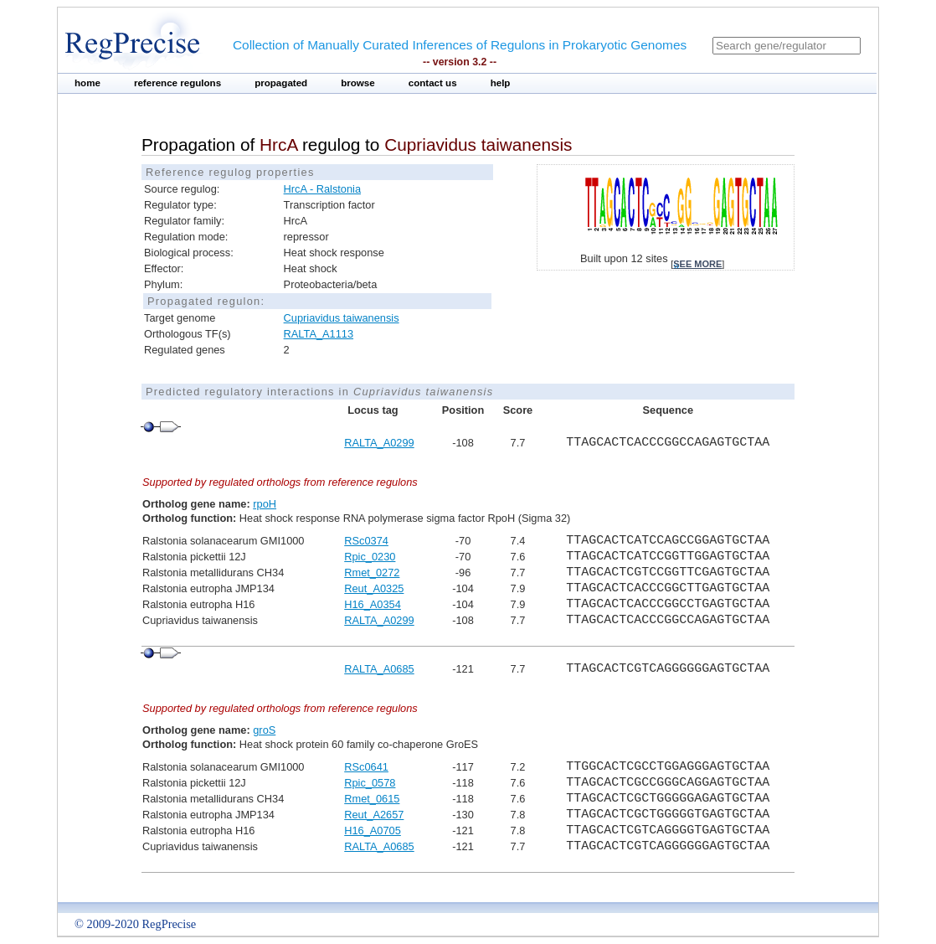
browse (358, 83)
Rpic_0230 (369, 556)
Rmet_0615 (371, 798)
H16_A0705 (372, 830)
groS (264, 730)
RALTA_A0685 (379, 669)
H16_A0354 (372, 604)
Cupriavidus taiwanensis (341, 318)
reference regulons (177, 83)
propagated (281, 83)
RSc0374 (366, 540)
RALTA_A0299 (379, 442)
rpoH (264, 504)
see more (697, 264)
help (501, 83)
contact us (433, 83)
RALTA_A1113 (318, 334)
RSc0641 (366, 767)
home (87, 83)
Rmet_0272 (371, 572)
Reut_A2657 (374, 814)
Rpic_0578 (369, 782)
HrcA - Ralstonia (322, 189)
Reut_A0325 (374, 588)
